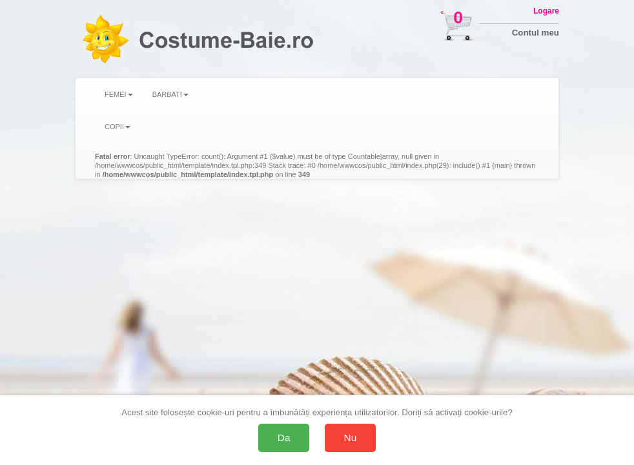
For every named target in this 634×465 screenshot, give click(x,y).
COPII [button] (117, 126)
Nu (350, 437)
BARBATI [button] (170, 94)
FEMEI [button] (119, 94)
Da (284, 437)
